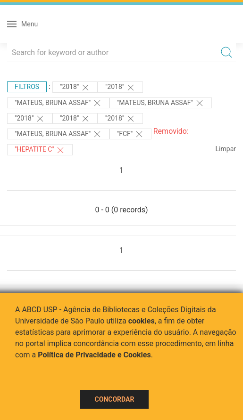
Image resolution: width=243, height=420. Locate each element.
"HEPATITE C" (40, 150)
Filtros (27, 86)
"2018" (75, 87)
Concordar (114, 399)
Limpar (226, 149)
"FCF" (130, 134)
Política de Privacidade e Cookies (94, 354)
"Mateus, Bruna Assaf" (58, 103)
